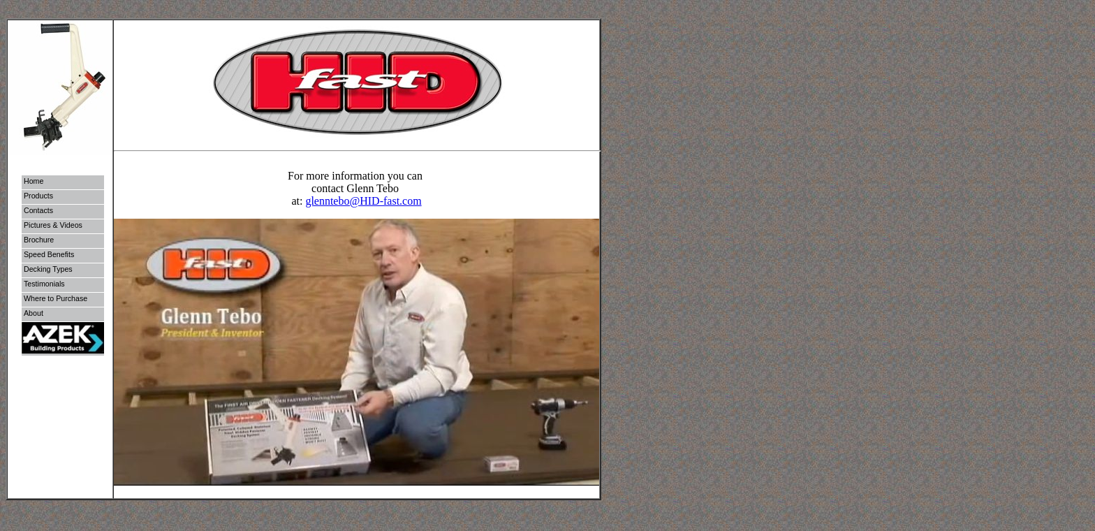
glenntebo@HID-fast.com (363, 201)
